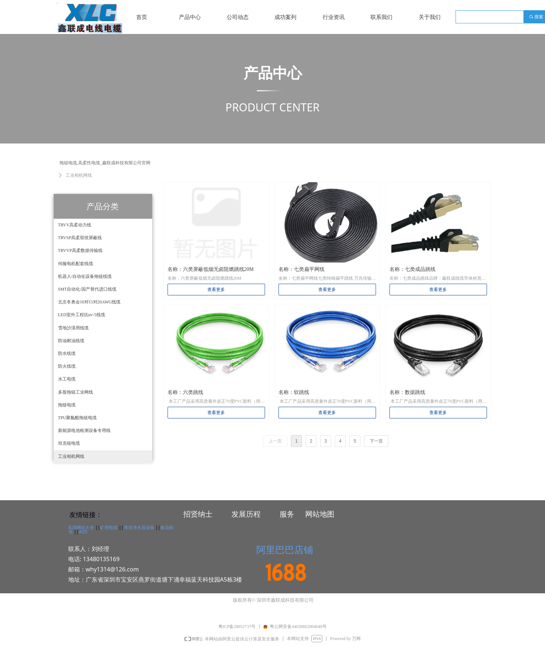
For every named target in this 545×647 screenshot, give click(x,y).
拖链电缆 (67, 404)
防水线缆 (67, 353)
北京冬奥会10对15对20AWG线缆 (89, 302)
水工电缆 (67, 379)
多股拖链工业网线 (75, 392)
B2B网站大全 (81, 527)
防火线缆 (67, 366)
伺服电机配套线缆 (75, 263)
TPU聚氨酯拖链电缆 (77, 417)
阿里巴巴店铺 (284, 549)
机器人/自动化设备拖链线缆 (85, 276)
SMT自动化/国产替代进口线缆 (87, 289)
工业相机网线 (71, 456)
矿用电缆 (109, 527)
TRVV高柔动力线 (75, 224)
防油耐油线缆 (71, 340)
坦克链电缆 (69, 443)
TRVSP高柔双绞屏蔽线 (80, 237)
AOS (83, 532)
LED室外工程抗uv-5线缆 (81, 314)
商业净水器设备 (139, 527)
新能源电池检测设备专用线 (84, 430)
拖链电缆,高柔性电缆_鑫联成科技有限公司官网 (105, 162)
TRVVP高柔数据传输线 (80, 250)
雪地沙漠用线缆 (73, 327)
